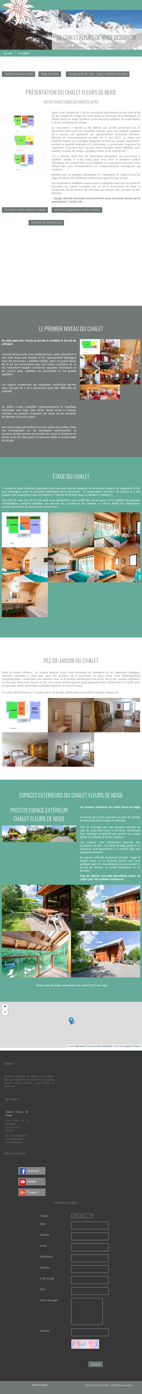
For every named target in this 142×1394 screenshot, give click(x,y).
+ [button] (5, 1007)
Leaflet (71, 1046)
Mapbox (137, 1046)
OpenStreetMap (94, 1046)
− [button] (5, 1012)
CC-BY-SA (118, 1046)
